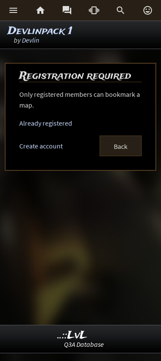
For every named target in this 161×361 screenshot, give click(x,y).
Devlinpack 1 (40, 31)
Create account (41, 146)
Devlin (30, 40)
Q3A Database (84, 344)
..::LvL (72, 335)
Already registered (45, 123)
